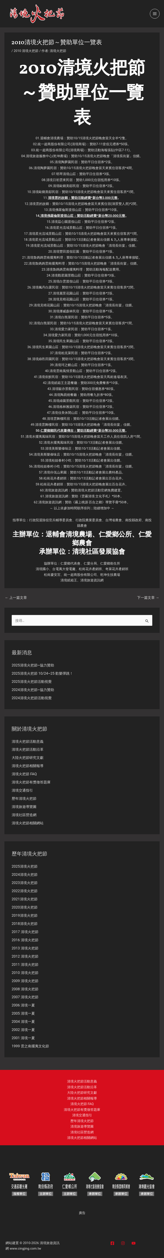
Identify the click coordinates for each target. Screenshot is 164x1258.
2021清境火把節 (25, 899)
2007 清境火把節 (25, 997)
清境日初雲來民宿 (59, 180)
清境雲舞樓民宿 (58, 419)
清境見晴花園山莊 (66, 299)
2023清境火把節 (25, 883)
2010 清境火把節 (26, 51)
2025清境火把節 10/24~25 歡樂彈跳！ (42, 673)
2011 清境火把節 (25, 964)
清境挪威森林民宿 (66, 311)
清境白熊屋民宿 (66, 317)
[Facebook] (112, 1243)
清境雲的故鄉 (58, 198)
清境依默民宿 (48, 377)
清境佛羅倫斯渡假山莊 (65, 210)
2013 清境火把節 (25, 948)
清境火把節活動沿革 (27, 749)
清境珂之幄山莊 (66, 365)
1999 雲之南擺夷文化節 (30, 1046)
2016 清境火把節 (25, 940)
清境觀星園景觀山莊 (66, 275)
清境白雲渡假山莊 (66, 281)
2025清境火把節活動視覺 (32, 682)
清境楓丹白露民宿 (45, 287)
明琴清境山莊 (66, 174)
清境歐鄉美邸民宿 (66, 186)
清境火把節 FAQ (24, 774)
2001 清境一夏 (23, 1038)
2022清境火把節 (25, 891)
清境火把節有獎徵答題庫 (31, 782)
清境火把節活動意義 (27, 741)
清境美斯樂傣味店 (58, 449)
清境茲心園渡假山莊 (66, 222)
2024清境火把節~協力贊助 (33, 690)
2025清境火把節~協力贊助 (33, 665)
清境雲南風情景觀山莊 (66, 371)
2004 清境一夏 (23, 1021)
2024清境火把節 (25, 874)
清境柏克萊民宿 (66, 353)
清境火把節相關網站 (27, 823)
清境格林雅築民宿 (66, 407)
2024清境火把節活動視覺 (32, 698)
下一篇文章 (148, 598)
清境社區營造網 (24, 815)
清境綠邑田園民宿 (45, 359)
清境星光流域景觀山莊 (66, 228)
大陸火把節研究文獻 (27, 758)
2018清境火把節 (25, 924)
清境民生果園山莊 (66, 341)
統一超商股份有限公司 (54, 144)
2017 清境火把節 (25, 932)
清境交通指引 (22, 790)
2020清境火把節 (25, 907)
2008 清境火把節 (25, 989)
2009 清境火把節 (25, 981)
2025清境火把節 (25, 866)
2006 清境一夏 (23, 1005)
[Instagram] (123, 1243)
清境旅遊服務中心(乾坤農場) (47, 156)
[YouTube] (134, 1243)
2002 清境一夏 (23, 1030)
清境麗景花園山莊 (66, 293)
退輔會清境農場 (51, 138)
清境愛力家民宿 (66, 329)
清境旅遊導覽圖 (24, 807)
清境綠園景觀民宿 (66, 401)
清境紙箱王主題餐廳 (62, 383)
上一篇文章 (16, 598)
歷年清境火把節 (24, 798)
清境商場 (78, 144)
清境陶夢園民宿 (66, 162)
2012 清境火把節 (25, 956)
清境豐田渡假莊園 (66, 252)
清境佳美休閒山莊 (64, 413)
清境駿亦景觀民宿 (65, 389)
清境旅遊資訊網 (56, 490)
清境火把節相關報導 (27, 766)
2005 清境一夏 (23, 1013)
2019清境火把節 (25, 915)
